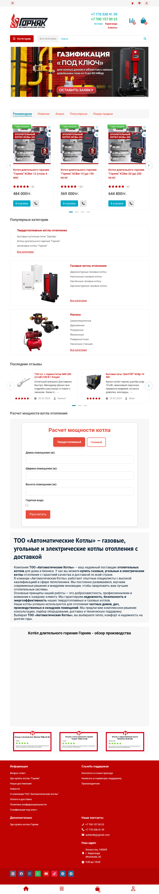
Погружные (76, 330)
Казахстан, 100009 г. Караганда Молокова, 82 (96, 853)
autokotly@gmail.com (98, 834)
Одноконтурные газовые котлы (88, 285)
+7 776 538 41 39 (95, 829)
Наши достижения (20, 783)
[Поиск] (103, 38)
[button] (74, 405)
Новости (15, 788)
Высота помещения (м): (41, 484)
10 (81, 187)
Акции (59, 114)
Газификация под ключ (23, 809)
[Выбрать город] (132, 3)
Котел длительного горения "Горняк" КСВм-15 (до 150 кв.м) (79, 173)
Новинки (44, 114)
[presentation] (10, 165)
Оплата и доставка (21, 799)
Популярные (78, 114)
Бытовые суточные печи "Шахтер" (36, 236)
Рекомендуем (22, 114)
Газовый (96, 442)
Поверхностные (79, 339)
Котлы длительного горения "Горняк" (38, 241)
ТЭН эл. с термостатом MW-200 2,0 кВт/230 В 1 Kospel (52, 375)
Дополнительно (21, 817)
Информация (19, 766)
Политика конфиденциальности (28, 804)
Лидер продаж (103, 114)
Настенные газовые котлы (85, 281)
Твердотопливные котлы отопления (42, 230)
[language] (139, 3)
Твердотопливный (69, 442)
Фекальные (77, 334)
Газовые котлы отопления (88, 266)
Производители (90, 783)
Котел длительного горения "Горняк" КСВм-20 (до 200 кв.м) (126, 173)
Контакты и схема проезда (97, 773)
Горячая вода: (35, 500)
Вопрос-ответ (18, 773)
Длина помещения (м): (40, 452)
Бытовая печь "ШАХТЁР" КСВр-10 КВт (125, 375)
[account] (146, 3)
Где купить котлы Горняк (24, 824)
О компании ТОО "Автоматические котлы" (34, 794)
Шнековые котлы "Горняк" (32, 245)
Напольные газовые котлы (86, 276)
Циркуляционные (80, 320)
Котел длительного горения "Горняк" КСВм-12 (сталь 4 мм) (31, 173)
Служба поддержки (95, 766)
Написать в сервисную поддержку (102, 778)
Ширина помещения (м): (41, 468)
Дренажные (77, 325)
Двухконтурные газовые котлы (88, 271)
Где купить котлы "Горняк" (25, 778)
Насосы (75, 314)
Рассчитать (38, 514)
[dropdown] (12, 3)
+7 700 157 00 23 (94, 824)
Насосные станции (81, 343)
